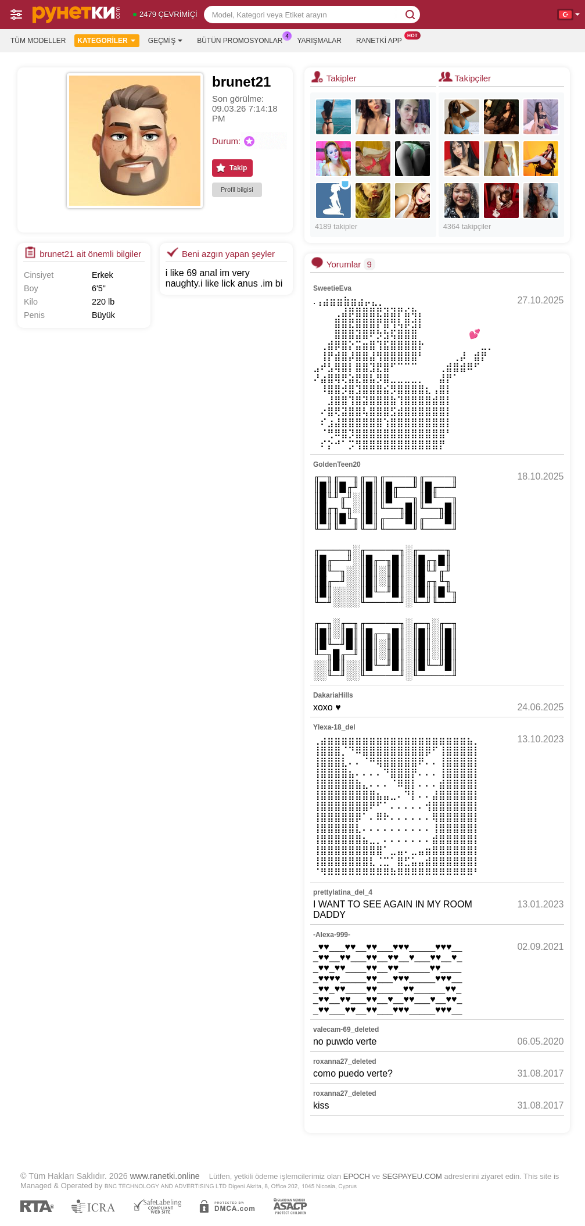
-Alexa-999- (331, 935)
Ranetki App (382, 39)
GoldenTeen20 (337, 464)
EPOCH (356, 1176)
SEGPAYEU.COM (412, 1176)
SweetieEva (332, 288)
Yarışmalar (319, 41)
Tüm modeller (38, 41)
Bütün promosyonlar (242, 39)
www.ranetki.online (165, 1176)
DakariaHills (333, 695)
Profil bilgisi (237, 189)
